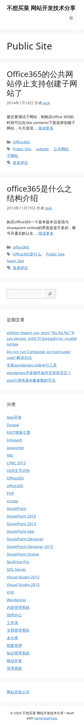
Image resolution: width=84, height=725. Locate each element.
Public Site (22, 148)
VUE (10, 592)
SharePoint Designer (25, 539)
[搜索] (50, 293)
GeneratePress (45, 718)
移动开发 (14, 660)
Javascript (15, 447)
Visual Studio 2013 (23, 584)
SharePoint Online (23, 554)
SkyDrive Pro (18, 561)
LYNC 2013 (16, 462)
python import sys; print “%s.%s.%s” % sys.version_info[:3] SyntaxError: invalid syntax (41, 338)
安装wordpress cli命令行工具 (32, 365)
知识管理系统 (18, 653)
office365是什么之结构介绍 (39, 193)
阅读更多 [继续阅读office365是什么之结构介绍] (46, 233)
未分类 (12, 637)
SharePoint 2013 (21, 523)
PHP (10, 493)
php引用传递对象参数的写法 (31, 380)
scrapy (12, 500)
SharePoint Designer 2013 (30, 546)
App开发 (14, 417)
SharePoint (16, 508)
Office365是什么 (27, 254)
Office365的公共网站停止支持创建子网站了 (42, 83)
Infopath (14, 440)
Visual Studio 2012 (23, 577)
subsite (42, 148)
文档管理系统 (18, 630)
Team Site (15, 260)
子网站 (12, 155)
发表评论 (20, 162)
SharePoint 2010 (21, 516)
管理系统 (14, 668)
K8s (10, 455)
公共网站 (61, 148)
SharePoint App (20, 531)
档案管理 (14, 645)
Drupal (13, 424)
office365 (21, 247)
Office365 (21, 142)
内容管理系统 (18, 607)
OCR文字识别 (18, 470)
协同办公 (14, 615)
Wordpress (16, 599)
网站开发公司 (18, 692)
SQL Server (16, 569)
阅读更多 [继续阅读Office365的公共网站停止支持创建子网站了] (46, 128)
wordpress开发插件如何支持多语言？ (39, 372)
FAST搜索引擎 (18, 432)
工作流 (12, 622)
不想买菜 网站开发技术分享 (41, 8)
